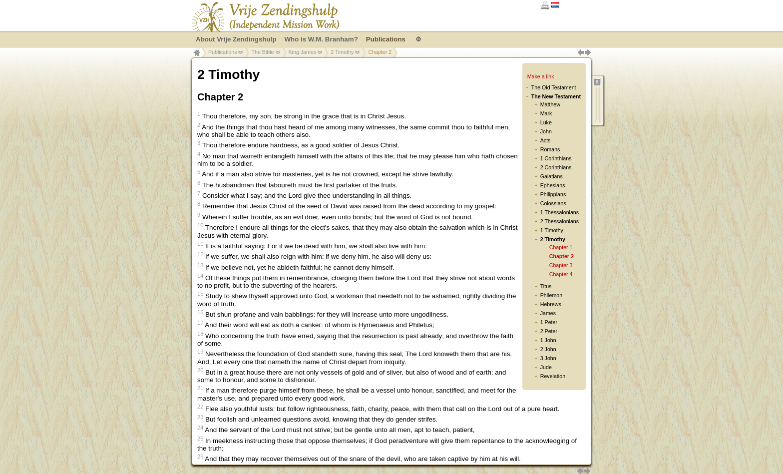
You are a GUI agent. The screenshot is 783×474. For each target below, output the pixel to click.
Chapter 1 (561, 247)
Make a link (540, 76)
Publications (222, 52)
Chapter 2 (561, 256)
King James (303, 52)
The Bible (262, 52)
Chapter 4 (561, 274)
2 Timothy (342, 52)
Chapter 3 (561, 265)
